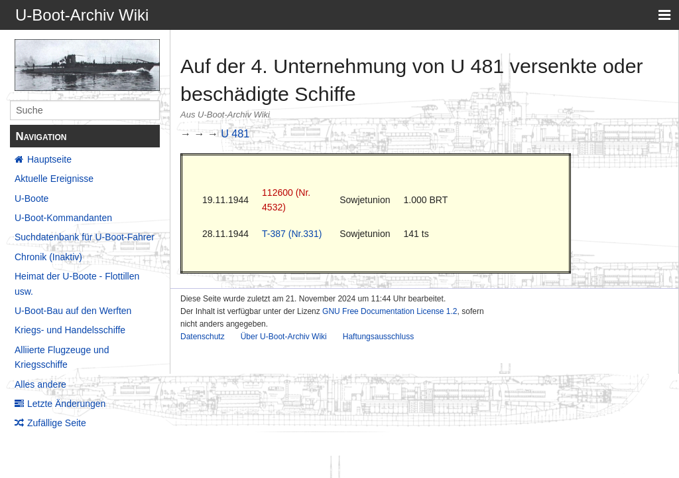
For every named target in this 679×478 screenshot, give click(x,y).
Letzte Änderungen (66, 403)
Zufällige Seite (56, 423)
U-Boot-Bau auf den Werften (73, 310)
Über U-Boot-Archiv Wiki (284, 336)
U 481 (235, 133)
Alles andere (40, 384)
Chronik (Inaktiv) (48, 257)
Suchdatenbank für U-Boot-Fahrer (84, 237)
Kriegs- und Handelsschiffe (70, 330)
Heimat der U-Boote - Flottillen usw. (77, 283)
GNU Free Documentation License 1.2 (389, 311)
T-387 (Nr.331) (292, 233)
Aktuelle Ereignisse (54, 178)
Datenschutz (202, 336)
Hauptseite (49, 159)
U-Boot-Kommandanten (63, 217)
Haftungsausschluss (378, 336)
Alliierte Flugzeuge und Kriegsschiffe (62, 357)
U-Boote (31, 198)
